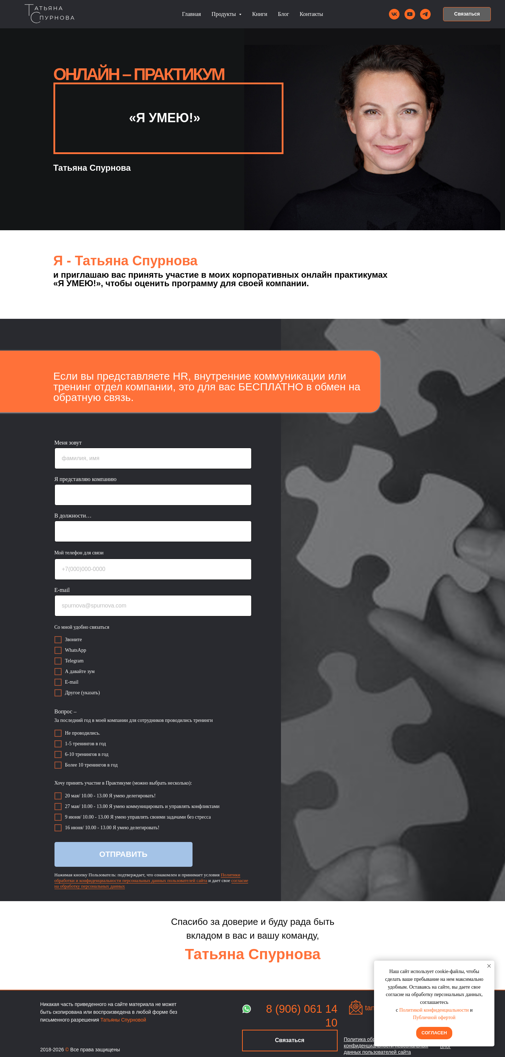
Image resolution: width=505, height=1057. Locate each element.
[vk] (394, 14)
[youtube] (409, 14)
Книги (259, 14)
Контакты (311, 14)
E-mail (62, 590)
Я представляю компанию (85, 479)
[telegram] (425, 14)
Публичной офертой (434, 1017)
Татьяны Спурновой (123, 1020)
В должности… (73, 516)
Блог (283, 14)
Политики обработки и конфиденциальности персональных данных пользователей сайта (147, 877)
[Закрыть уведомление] (489, 966)
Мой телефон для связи (79, 552)
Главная (191, 14)
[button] (467, 14)
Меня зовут (68, 443)
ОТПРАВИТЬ (123, 854)
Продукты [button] (224, 14)
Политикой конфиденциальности (434, 1010)
